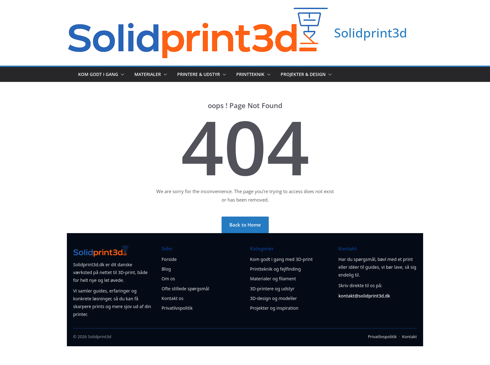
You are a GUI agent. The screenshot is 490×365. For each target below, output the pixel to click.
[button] (121, 74)
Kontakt (409, 336)
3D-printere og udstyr (272, 289)
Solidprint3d (370, 32)
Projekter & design (303, 74)
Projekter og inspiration (274, 308)
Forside (169, 259)
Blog (166, 269)
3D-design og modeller (273, 298)
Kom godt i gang (98, 74)
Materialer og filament (273, 279)
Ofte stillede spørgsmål (185, 289)
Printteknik (250, 74)
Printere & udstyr (198, 74)
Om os (168, 279)
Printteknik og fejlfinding (275, 269)
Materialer (147, 74)
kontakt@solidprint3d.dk (364, 296)
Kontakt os (172, 298)
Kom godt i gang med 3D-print (281, 259)
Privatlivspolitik (177, 308)
